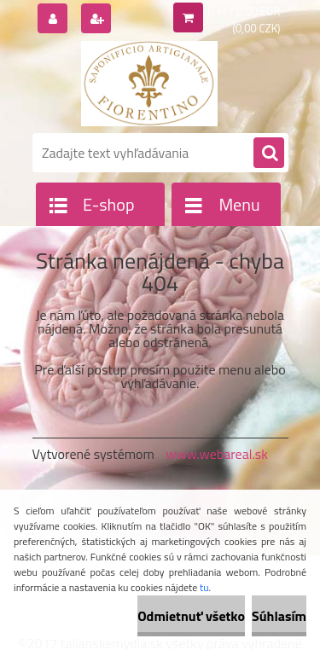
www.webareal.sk (217, 454)
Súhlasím (279, 616)
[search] (268, 153)
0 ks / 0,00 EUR (244, 11)
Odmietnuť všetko (191, 616)
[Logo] (149, 83)
